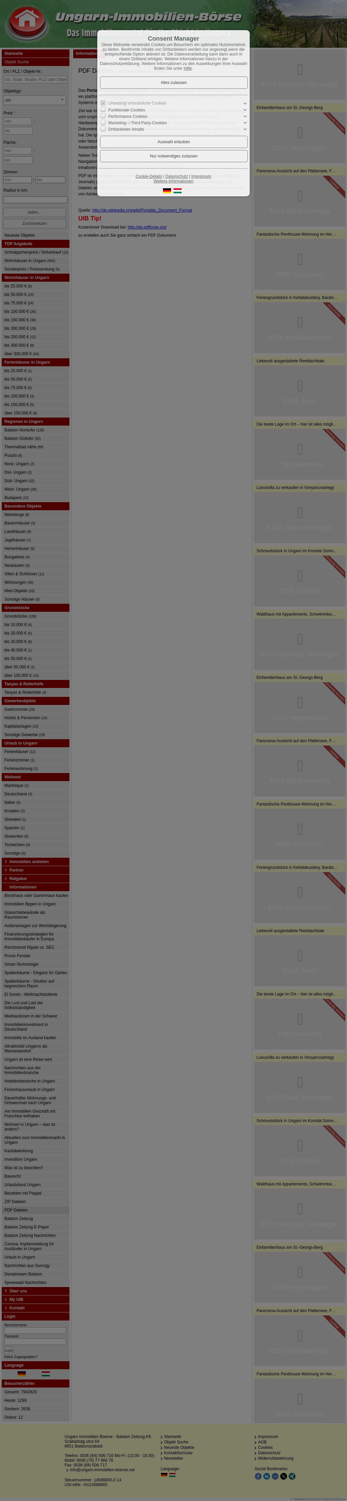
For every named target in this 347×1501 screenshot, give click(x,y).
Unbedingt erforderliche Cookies (137, 103)
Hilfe (188, 68)
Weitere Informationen (173, 181)
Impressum (201, 176)
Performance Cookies (127, 116)
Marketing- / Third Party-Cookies (137, 123)
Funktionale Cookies (126, 110)
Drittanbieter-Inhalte (126, 129)
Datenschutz (176, 176)
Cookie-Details (149, 176)
